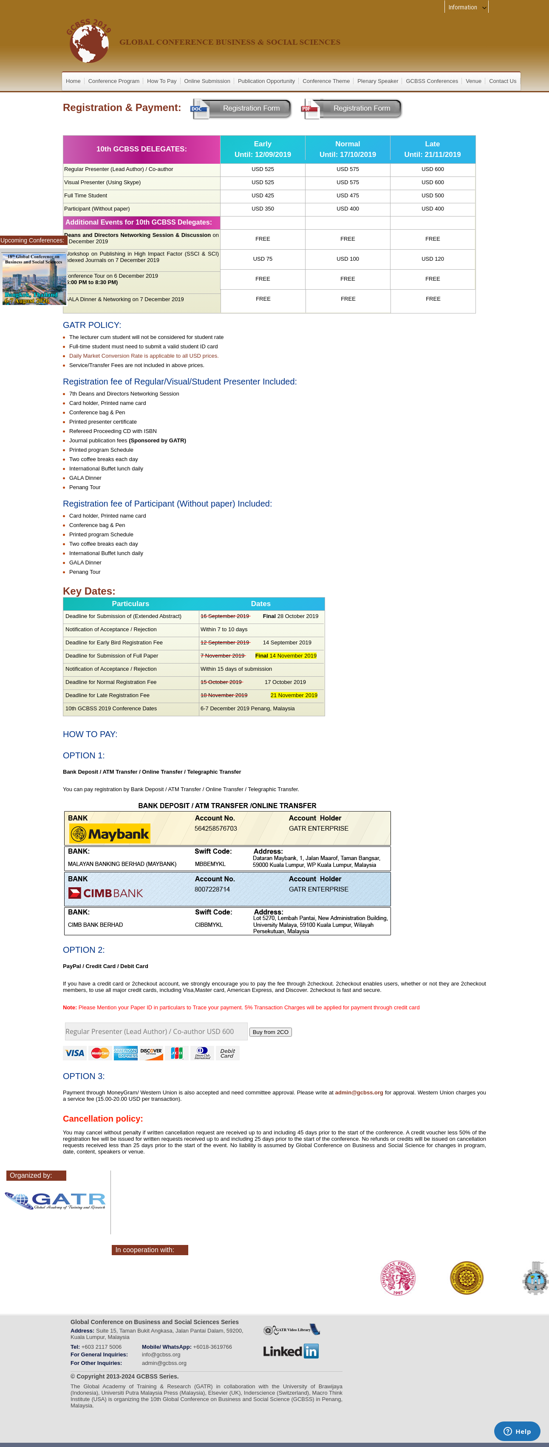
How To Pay (161, 81)
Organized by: (31, 1175)
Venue (473, 81)
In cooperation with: (144, 1249)
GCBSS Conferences (432, 81)
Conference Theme (326, 81)
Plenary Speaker (377, 81)
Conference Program (114, 81)
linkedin (291, 1351)
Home (73, 81)
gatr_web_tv (291, 1329)
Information (468, 7)
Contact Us (502, 81)
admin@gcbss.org (359, 1092)
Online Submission (207, 81)
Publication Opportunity (266, 81)
